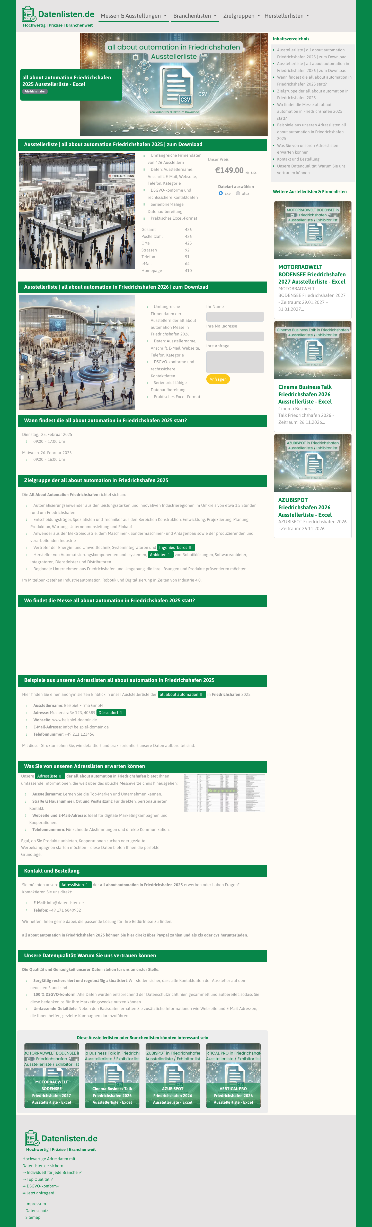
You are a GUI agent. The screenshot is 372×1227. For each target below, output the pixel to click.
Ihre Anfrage (217, 345)
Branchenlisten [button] (192, 15)
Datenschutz (36, 1210)
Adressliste (47, 776)
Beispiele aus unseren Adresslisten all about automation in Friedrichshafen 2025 (311, 132)
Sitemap (32, 1217)
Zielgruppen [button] (239, 15)
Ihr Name (215, 306)
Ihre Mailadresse (221, 326)
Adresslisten (72, 884)
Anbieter (158, 554)
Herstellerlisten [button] (284, 15)
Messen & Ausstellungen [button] (131, 15)
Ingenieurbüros (173, 547)
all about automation (179, 694)
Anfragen (218, 379)
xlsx (245, 193)
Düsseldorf (108, 712)
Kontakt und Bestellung (298, 159)
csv (228, 193)
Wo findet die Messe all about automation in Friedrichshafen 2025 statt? (309, 111)
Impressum (35, 1203)
